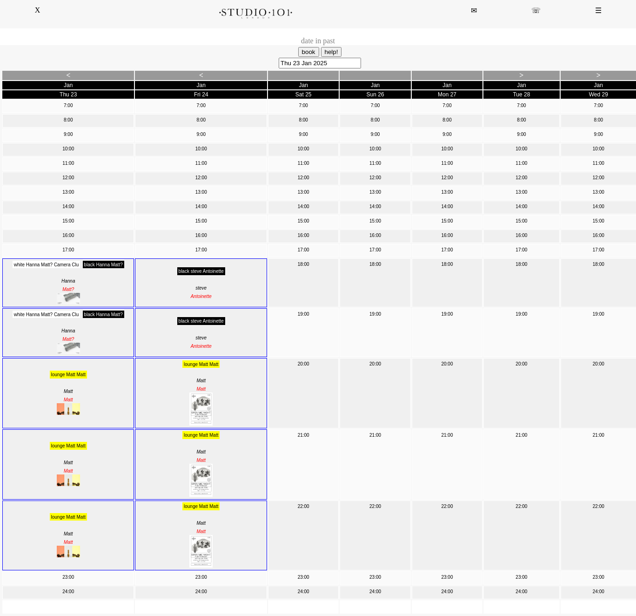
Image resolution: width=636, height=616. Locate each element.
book (308, 51)
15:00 (68, 220)
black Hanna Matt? (103, 264)
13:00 (68, 192)
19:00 (303, 314)
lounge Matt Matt (68, 374)
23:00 (68, 577)
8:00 (68, 119)
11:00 (68, 163)
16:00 (68, 235)
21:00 (303, 435)
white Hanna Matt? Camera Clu (46, 264)
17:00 (68, 249)
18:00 (303, 264)
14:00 (68, 206)
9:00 (68, 134)
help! (331, 51)
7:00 (68, 105)
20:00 (303, 363)
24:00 (68, 591)
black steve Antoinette (201, 271)
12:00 (68, 177)
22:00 (303, 506)
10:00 (68, 148)
